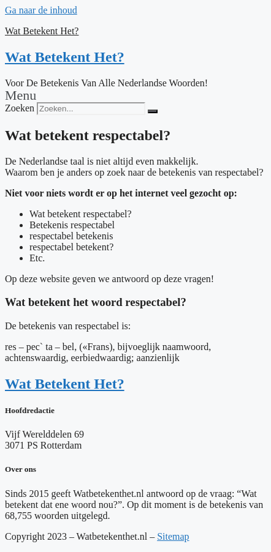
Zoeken (19, 108)
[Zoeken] (153, 111)
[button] (135, 95)
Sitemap (173, 536)
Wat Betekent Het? (41, 31)
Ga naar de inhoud (41, 10)
